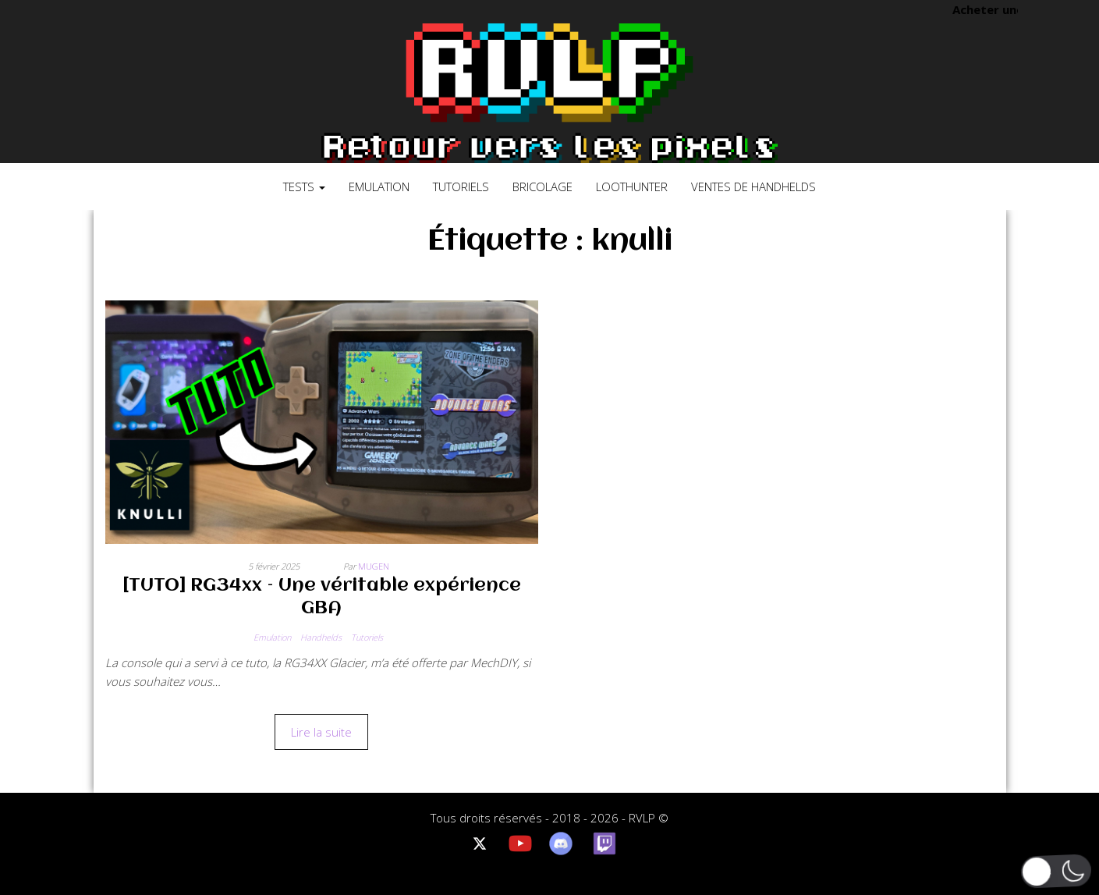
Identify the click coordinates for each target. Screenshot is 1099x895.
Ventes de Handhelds (753, 186)
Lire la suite (321, 732)
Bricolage (542, 186)
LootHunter (632, 186)
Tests (304, 186)
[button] (1056, 871)
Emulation (379, 186)
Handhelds (321, 637)
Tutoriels (461, 186)
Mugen (373, 566)
